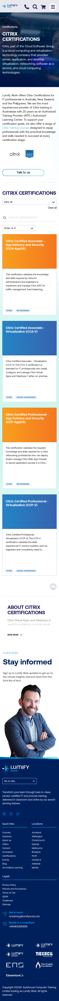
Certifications (9, 26)
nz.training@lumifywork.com (24, 916)
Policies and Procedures (14, 889)
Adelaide (36, 863)
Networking (23, 311)
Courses (6, 832)
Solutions (7, 836)
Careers (6, 848)
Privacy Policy (9, 885)
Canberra (36, 860)
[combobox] (4, 781)
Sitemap (6, 904)
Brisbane (36, 852)
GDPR (5, 896)
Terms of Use (8, 892)
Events (5, 860)
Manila (35, 867)
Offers (5, 844)
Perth (34, 856)
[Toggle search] (35, 6)
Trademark (7, 900)
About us (6, 840)
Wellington (37, 836)
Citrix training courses (15, 127)
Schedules (7, 852)
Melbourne (37, 848)
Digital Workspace (26, 397)
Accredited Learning (12, 867)
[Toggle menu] (53, 6)
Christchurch (38, 840)
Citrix (9, 311)
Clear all (52, 207)
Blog (4, 863)
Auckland (36, 832)
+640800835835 (18, 926)
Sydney (35, 844)
